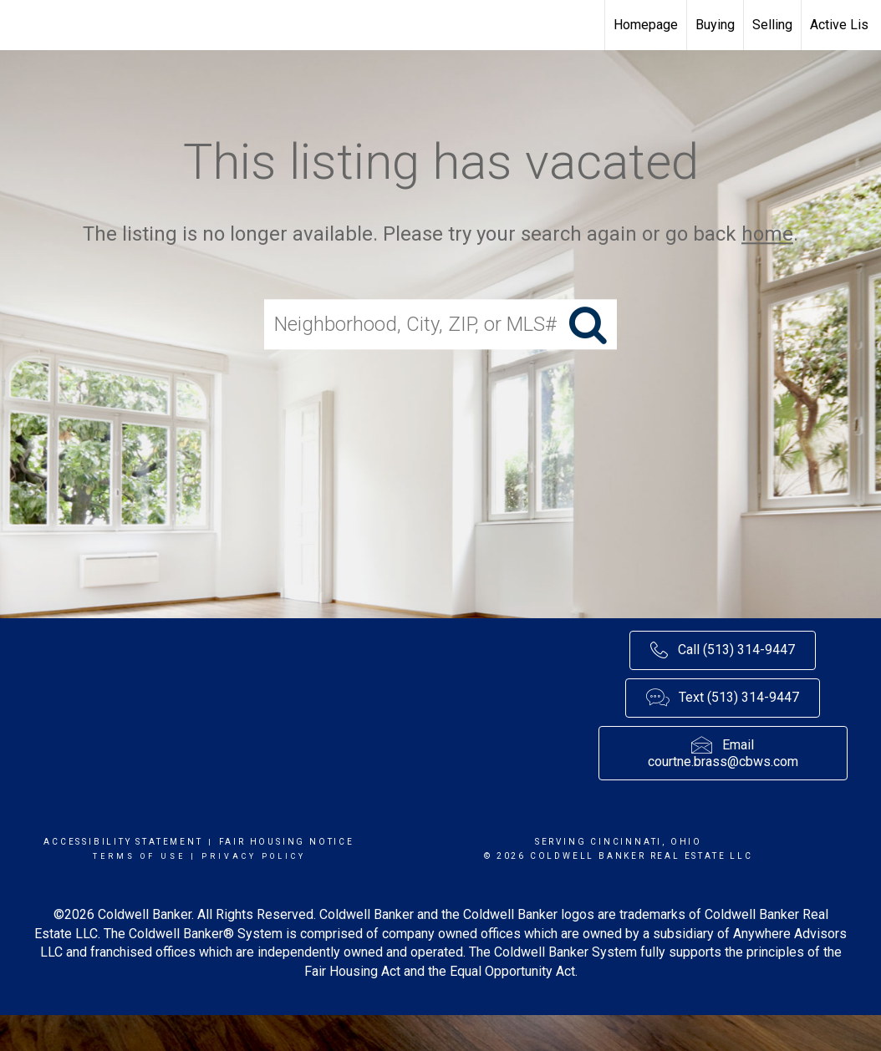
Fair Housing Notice (286, 841)
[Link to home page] (21, 25)
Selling (772, 25)
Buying (715, 25)
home (767, 234)
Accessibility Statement (122, 841)
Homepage (646, 25)
